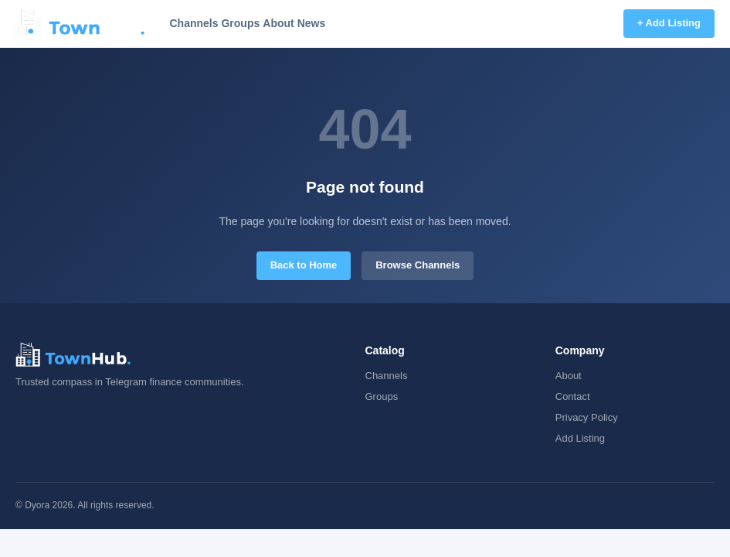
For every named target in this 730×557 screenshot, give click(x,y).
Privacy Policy (586, 417)
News (311, 23)
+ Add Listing (669, 23)
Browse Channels (417, 265)
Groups (240, 23)
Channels (193, 23)
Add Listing (580, 438)
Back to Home (304, 265)
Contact (572, 396)
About (278, 23)
